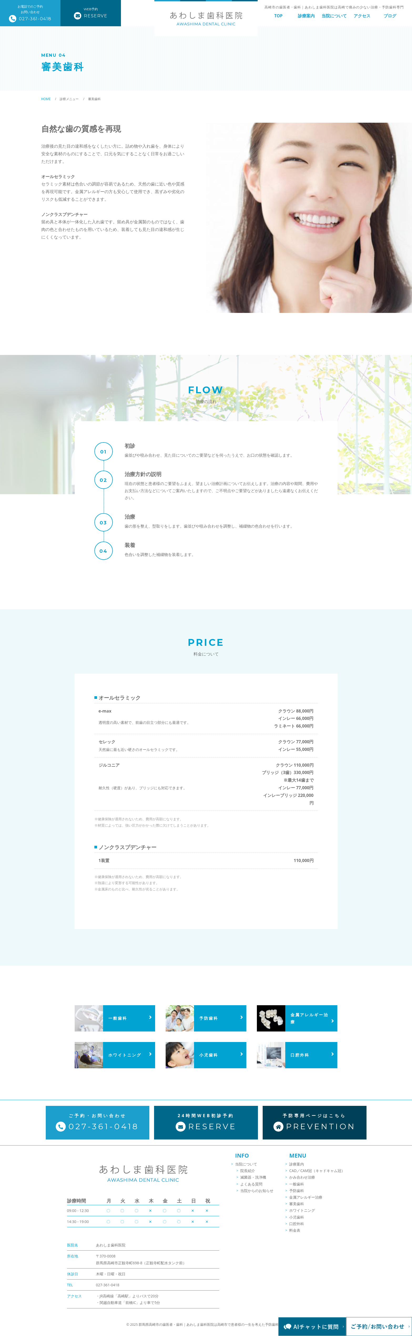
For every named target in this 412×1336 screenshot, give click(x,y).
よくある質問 (251, 1187)
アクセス (362, 16)
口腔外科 (296, 1227)
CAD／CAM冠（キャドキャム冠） (317, 1174)
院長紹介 (247, 1174)
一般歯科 (296, 1187)
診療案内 (306, 16)
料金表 (294, 1234)
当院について (334, 16)
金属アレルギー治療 (305, 1201)
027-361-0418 (107, 1269)
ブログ (390, 16)
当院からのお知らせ (256, 1194)
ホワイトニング (302, 1214)
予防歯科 (296, 1194)
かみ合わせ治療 (302, 1181)
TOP (278, 16)
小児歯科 (296, 1220)
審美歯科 (296, 1207)
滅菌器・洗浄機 (253, 1181)
